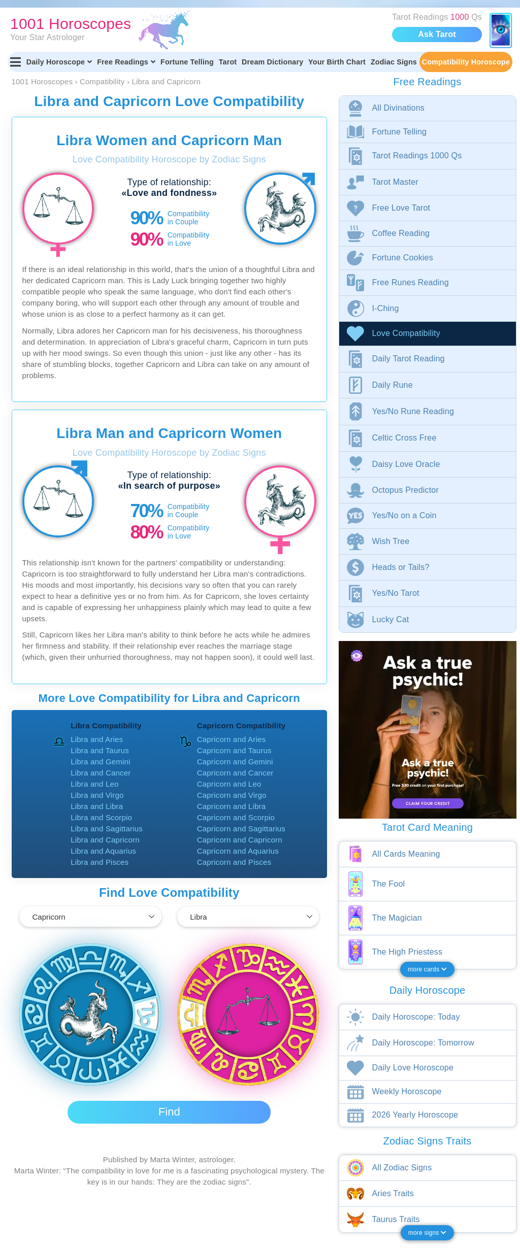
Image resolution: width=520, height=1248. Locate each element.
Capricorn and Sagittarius (241, 828)
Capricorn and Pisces (234, 862)
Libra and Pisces (99, 862)
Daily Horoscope (59, 62)
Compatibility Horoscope (466, 62)
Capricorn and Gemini (235, 761)
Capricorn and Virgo (232, 795)
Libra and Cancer (101, 772)
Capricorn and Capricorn (239, 839)
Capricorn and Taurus (234, 750)
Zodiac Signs (394, 62)
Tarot (228, 62)
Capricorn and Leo (229, 784)
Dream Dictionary (272, 62)
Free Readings (126, 62)
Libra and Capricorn (105, 839)
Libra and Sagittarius (107, 828)
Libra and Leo (94, 784)
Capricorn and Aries (231, 739)
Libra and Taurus (100, 750)
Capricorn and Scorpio (236, 817)
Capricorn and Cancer (235, 772)
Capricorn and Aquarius (238, 851)
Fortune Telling (187, 62)
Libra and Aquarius (103, 851)
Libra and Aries (97, 739)
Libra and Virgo (97, 795)
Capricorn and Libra (231, 806)
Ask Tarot (437, 34)
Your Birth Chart (337, 62)
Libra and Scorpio (101, 817)
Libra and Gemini (100, 761)
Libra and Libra (97, 806)
